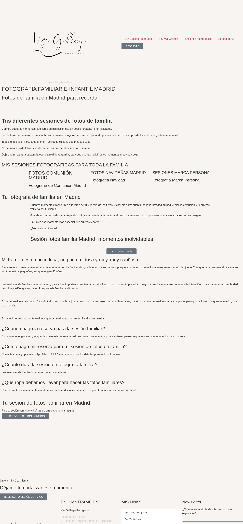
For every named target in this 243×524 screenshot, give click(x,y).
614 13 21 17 (68, 496)
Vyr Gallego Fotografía (138, 38)
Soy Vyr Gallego (168, 38)
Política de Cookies (40, 519)
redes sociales (61, 424)
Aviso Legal (15, 519)
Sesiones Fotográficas (198, 38)
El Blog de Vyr (226, 38)
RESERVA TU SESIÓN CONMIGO (25, 416)
